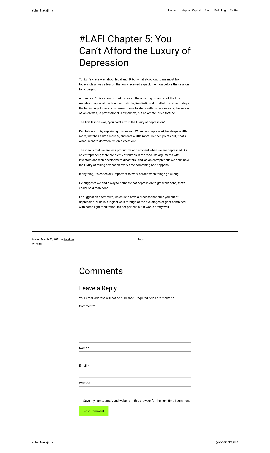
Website (84, 383)
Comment (87, 306)
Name (84, 348)
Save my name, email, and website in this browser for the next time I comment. (136, 400)
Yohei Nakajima (42, 10)
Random (69, 239)
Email (84, 365)
